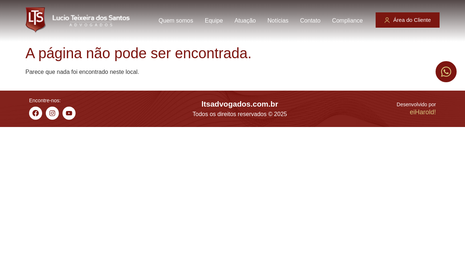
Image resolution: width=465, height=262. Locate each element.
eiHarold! (423, 112)
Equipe (214, 20)
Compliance (347, 20)
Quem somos (176, 20)
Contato (310, 20)
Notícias (277, 20)
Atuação (245, 20)
